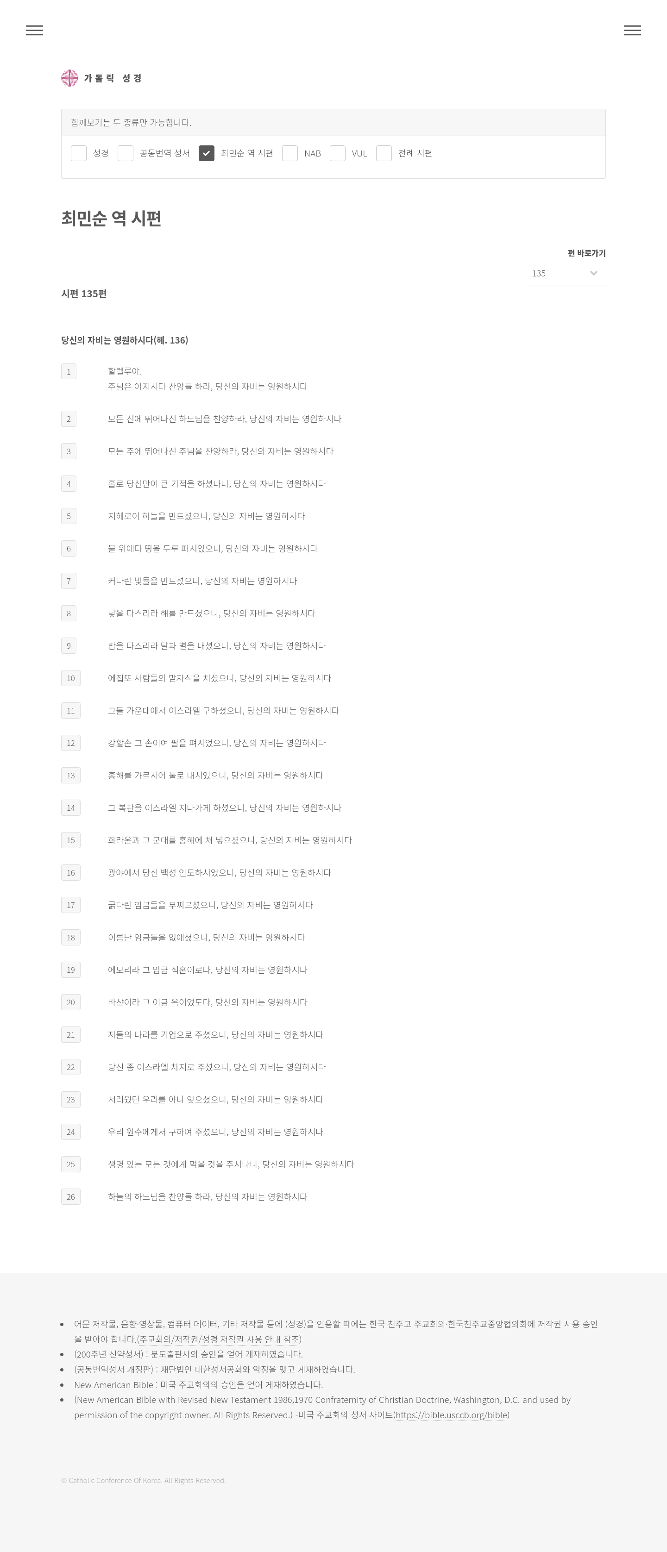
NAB (312, 152)
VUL (359, 152)
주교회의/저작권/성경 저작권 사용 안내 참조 (219, 1339)
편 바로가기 (587, 252)
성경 (101, 152)
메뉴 (632, 30)
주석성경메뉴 (34, 30)
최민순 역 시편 (247, 152)
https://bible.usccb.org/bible (451, 1414)
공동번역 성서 (165, 152)
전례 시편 (415, 152)
